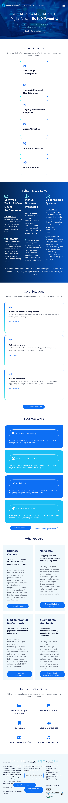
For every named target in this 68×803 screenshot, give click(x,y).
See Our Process (20, 527)
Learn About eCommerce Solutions (52, 670)
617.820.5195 (52, 774)
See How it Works (18, 602)
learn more (13, 322)
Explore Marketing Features (52, 601)
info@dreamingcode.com (55, 776)
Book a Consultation (34, 31)
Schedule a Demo (34, 407)
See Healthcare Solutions (20, 670)
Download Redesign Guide (45, 526)
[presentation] (37, 779)
